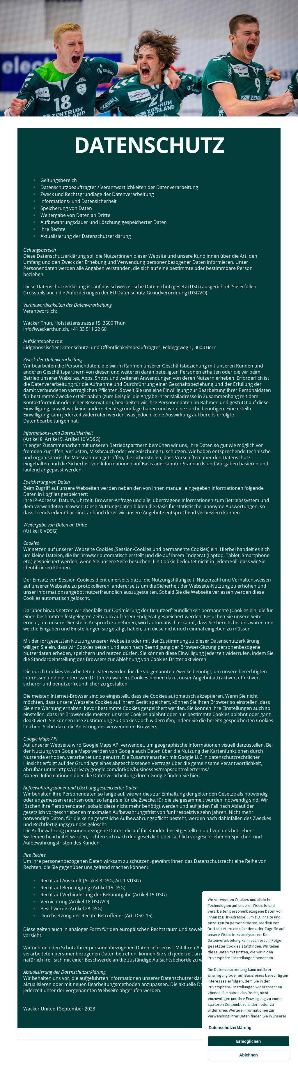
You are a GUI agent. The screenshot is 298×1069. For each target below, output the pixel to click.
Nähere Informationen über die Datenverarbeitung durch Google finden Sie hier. (111, 775)
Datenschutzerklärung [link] (230, 1027)
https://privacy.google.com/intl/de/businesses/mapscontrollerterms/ (133, 769)
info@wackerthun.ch (45, 329)
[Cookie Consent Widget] (248, 978)
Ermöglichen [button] (248, 1041)
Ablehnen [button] (248, 1055)
